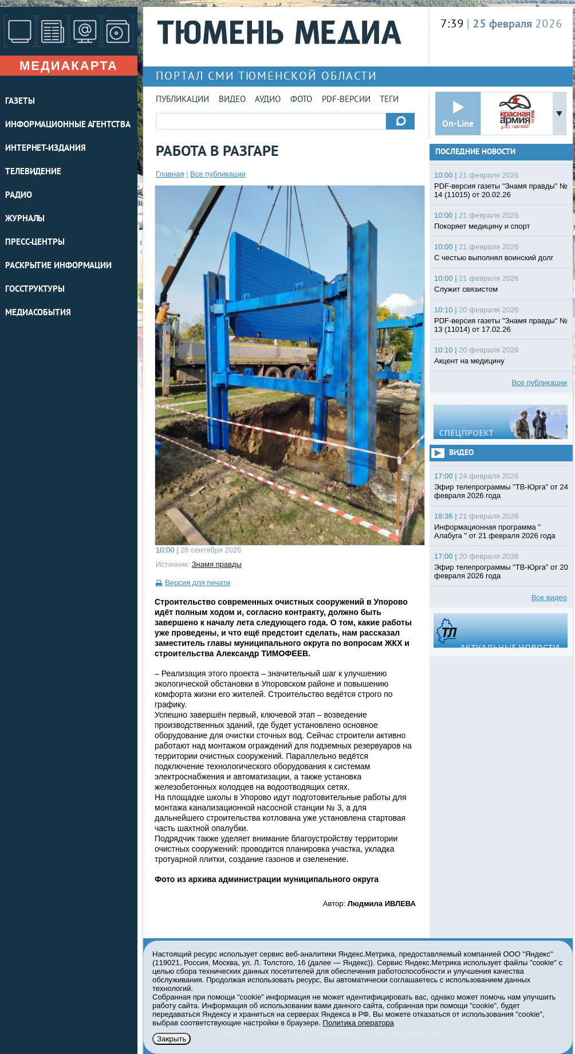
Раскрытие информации (58, 266)
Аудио (268, 100)
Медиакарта (68, 65)
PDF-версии (346, 100)
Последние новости (475, 152)
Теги (389, 100)
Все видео (549, 597)
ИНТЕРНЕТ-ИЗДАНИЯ (45, 148)
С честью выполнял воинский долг (493, 257)
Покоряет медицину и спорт (482, 226)
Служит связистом (466, 289)
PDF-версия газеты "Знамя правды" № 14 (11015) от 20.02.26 (501, 190)
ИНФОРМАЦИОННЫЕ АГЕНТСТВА (68, 125)
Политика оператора (358, 1022)
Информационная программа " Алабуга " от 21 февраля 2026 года (495, 531)
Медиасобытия (38, 313)
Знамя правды (217, 564)
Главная (170, 174)
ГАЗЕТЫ (19, 101)
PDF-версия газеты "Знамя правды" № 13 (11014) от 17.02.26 (501, 325)
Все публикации (218, 174)
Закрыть (171, 1039)
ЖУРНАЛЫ (25, 219)
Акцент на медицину (469, 360)
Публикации (182, 100)
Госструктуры (35, 289)
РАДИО (18, 195)
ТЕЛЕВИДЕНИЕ (33, 172)
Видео (232, 100)
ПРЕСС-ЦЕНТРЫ (35, 242)
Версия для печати (197, 582)
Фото (301, 100)
